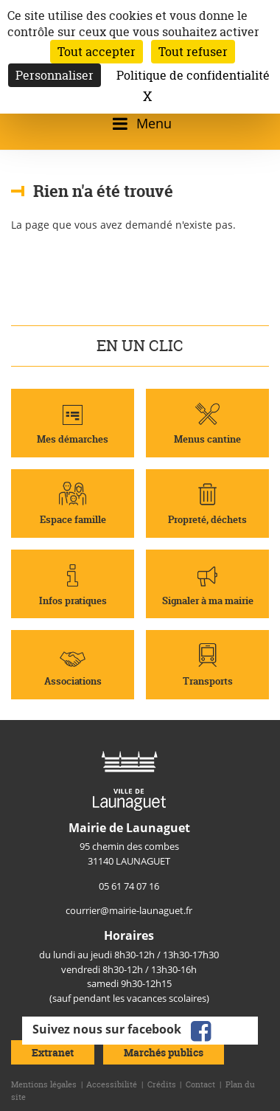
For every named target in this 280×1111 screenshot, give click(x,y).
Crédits (161, 1084)
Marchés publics (163, 1052)
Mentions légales (44, 1084)
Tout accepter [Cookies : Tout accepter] (96, 52)
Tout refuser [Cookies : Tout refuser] (193, 52)
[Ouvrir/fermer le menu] (139, 123)
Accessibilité (111, 1084)
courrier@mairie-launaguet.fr (129, 910)
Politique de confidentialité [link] (193, 75)
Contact (200, 1084)
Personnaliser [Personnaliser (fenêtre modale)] (54, 75)
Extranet (53, 1052)
